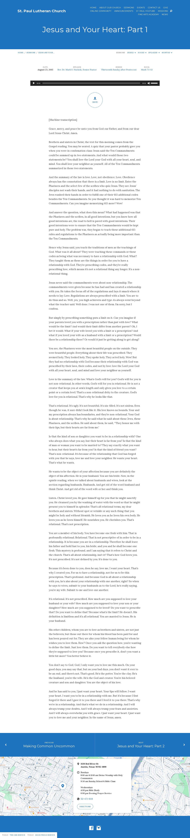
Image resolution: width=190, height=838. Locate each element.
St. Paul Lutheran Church (42, 11)
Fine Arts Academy (148, 14)
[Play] (33, 83)
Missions (163, 11)
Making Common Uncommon (49, 746)
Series (131, 52)
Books (142, 52)
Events (141, 8)
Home (93, 8)
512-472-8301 (87, 799)
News (165, 14)
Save (95, 100)
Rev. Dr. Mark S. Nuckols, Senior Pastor (77, 69)
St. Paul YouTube (145, 11)
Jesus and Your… (46, 52)
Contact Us (154, 8)
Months (167, 52)
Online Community (100, 11)
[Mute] (149, 83)
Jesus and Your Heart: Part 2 (141, 746)
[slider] (91, 83)
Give (165, 8)
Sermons (129, 8)
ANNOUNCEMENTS (123, 11)
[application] (95, 83)
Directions (85, 806)
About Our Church (110, 8)
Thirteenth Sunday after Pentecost (119, 69)
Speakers (154, 52)
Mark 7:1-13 (147, 69)
